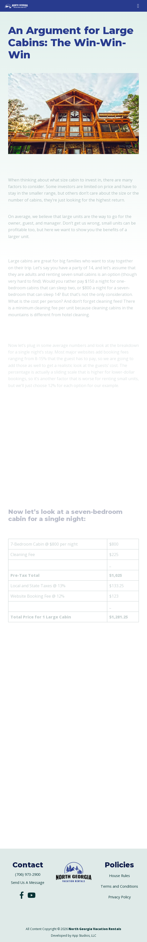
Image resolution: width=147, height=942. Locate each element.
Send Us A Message (27, 882)
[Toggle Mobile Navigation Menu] (138, 6)
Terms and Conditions (119, 886)
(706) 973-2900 (27, 874)
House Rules (119, 875)
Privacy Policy (119, 897)
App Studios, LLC (84, 935)
